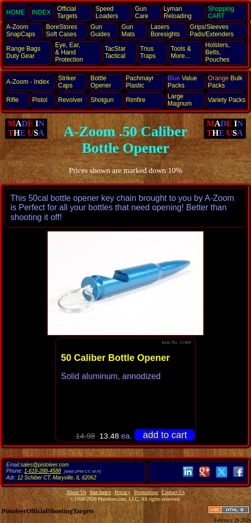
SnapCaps (20, 30)
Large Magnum (180, 100)
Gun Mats (128, 30)
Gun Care (141, 12)
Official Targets (67, 12)
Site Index (100, 492)
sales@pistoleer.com (45, 465)
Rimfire (136, 100)
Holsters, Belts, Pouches (217, 52)
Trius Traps (148, 52)
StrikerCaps (67, 82)
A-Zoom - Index (27, 81)
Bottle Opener (100, 82)
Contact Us (173, 492)
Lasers (165, 30)
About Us (76, 492)
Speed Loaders (106, 12)
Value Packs (182, 82)
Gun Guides (100, 30)
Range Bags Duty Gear (23, 52)
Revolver (70, 100)
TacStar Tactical (115, 52)
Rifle (12, 100)
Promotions (146, 492)
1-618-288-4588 (42, 471)
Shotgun (102, 100)
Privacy (123, 492)
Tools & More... (181, 52)
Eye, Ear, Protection (69, 52)
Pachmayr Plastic (140, 82)
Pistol (39, 100)
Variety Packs (226, 100)
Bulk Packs (225, 82)
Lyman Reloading (178, 12)
